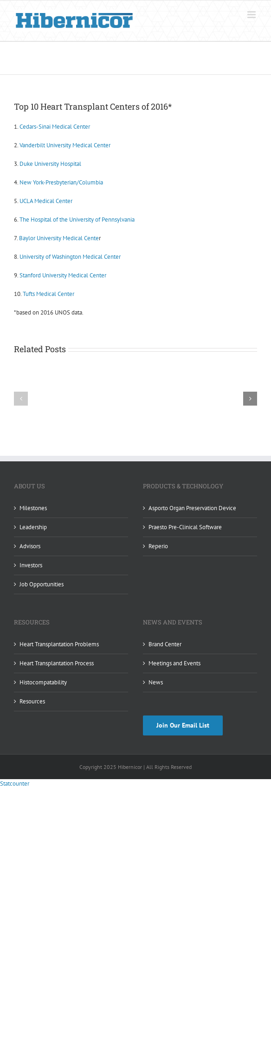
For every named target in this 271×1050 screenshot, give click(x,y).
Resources (32, 701)
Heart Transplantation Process (56, 663)
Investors (30, 565)
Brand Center (164, 644)
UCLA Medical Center (45, 201)
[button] (21, 399)
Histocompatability (43, 682)
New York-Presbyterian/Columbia (61, 182)
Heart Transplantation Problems (59, 644)
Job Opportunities (41, 584)
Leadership (33, 527)
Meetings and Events (174, 663)
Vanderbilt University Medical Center (64, 145)
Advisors (29, 546)
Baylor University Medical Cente (59, 238)
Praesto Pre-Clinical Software (185, 527)
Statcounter (14, 784)
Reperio (158, 546)
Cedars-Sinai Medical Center (54, 127)
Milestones (33, 508)
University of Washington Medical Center (70, 257)
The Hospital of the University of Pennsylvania (77, 219)
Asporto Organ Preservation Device (192, 508)
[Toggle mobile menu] (252, 15)
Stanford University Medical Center (62, 275)
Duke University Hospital (50, 164)
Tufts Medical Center (48, 294)
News (155, 682)
